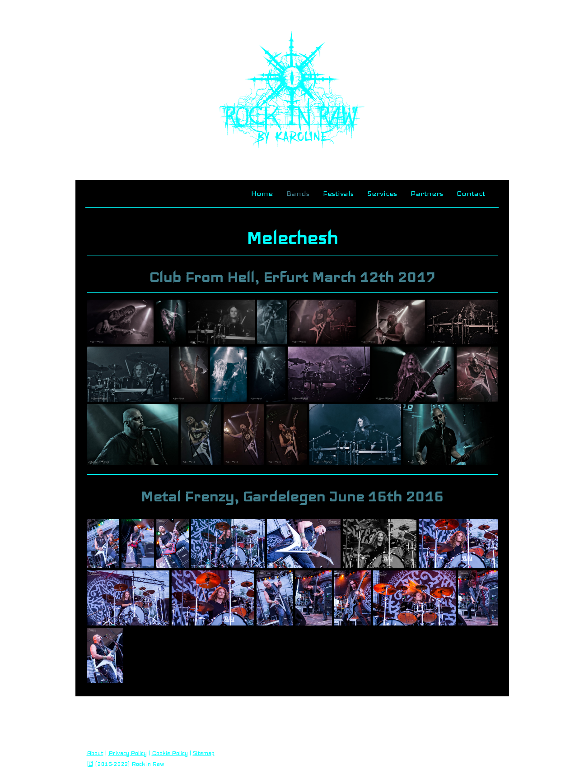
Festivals (338, 193)
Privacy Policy (127, 753)
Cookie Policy (170, 753)
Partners (427, 193)
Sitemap (204, 753)
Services (382, 193)
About (95, 753)
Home (262, 193)
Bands (297, 193)
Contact (471, 193)
